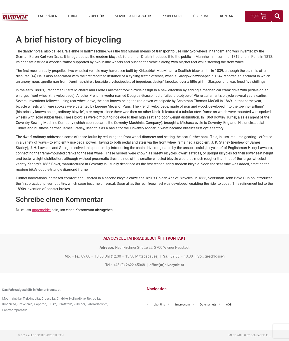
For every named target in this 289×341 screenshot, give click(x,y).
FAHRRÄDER (47, 16)
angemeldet (41, 210)
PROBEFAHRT (172, 16)
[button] (277, 16)
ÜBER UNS (201, 16)
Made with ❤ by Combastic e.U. (249, 335)
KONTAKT (227, 16)
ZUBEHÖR (96, 16)
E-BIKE (73, 16)
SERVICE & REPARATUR (133, 16)
